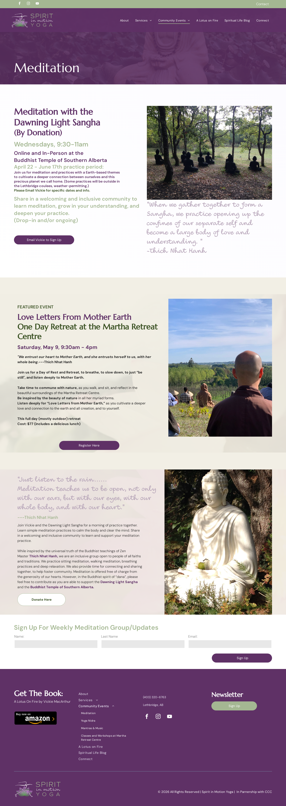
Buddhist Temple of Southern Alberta (60, 160)
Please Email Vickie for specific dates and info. (52, 190)
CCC (268, 792)
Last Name (109, 636)
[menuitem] (124, 20)
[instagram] (28, 4)
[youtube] (37, 4)
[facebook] (19, 4)
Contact (262, 4)
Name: (19, 636)
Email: (192, 636)
